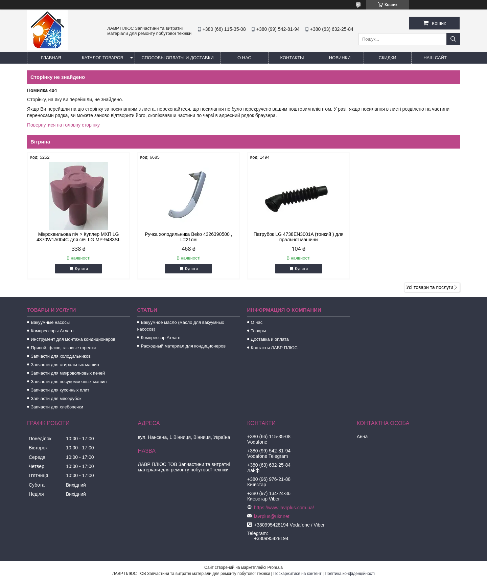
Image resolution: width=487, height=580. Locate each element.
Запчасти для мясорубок (56, 398)
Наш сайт (435, 57)
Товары (258, 330)
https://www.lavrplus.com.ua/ (284, 507)
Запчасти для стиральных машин (65, 364)
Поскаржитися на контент (297, 573)
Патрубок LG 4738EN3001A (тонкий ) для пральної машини (299, 236)
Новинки (340, 57)
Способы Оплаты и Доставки (178, 57)
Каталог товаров (102, 57)
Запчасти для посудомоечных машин (69, 381)
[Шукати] (453, 39)
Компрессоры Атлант (52, 330)
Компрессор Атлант (161, 337)
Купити (81, 268)
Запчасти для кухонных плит (60, 390)
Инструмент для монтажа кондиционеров (73, 339)
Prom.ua (275, 567)
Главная (51, 57)
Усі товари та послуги (429, 287)
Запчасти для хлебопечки (57, 406)
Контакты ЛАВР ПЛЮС (274, 347)
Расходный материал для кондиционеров (183, 346)
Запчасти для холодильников (61, 356)
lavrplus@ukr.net (271, 516)
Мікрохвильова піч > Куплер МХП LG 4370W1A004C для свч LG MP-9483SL (78, 236)
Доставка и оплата (270, 339)
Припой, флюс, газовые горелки (63, 347)
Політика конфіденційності (350, 573)
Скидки (387, 57)
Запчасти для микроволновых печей (68, 373)
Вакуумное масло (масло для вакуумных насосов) (180, 326)
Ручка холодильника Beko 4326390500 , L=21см (188, 236)
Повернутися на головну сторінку (63, 125)
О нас (244, 57)
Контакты (292, 57)
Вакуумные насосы (50, 322)
